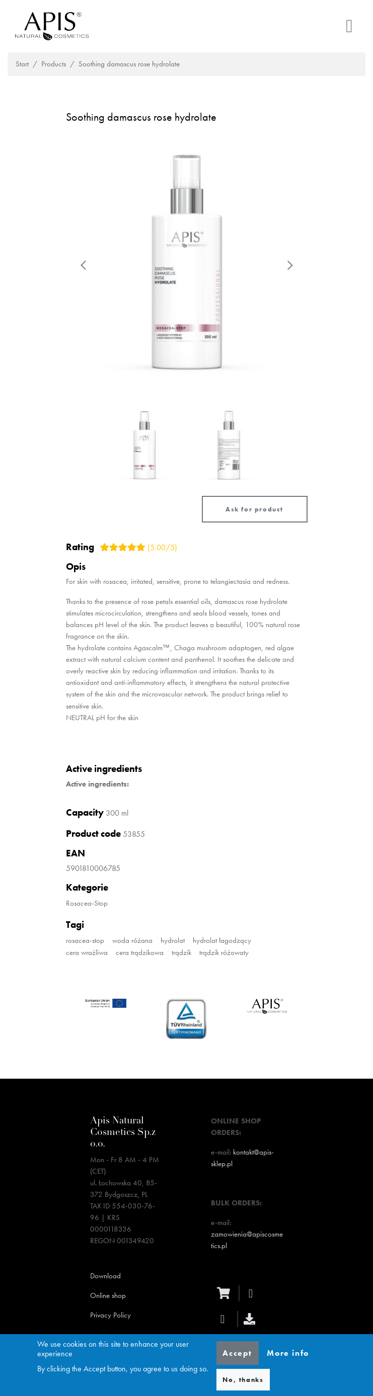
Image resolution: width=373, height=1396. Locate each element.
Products (53, 64)
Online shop (108, 1295)
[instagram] (225, 1319)
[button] (187, 265)
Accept (237, 1353)
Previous (84, 265)
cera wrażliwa (87, 952)
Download (105, 1276)
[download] (252, 1319)
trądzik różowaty (224, 952)
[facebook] (253, 1293)
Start (22, 64)
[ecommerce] (226, 1293)
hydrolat (173, 940)
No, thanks (242, 1379)
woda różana (132, 940)
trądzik (181, 952)
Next (289, 265)
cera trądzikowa (140, 952)
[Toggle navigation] (349, 26)
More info (288, 1353)
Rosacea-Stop (87, 903)
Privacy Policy (110, 1315)
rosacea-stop (85, 940)
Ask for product (254, 509)
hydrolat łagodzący (222, 940)
